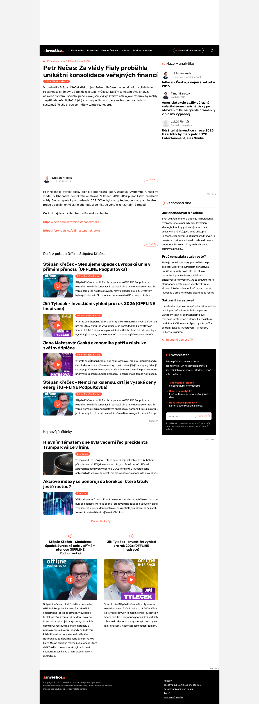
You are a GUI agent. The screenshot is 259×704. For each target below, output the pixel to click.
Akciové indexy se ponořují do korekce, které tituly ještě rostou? (95, 484)
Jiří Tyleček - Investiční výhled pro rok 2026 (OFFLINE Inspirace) (99, 306)
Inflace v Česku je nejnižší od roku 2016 (188, 84)
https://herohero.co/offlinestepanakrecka (71, 222)
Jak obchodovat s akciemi (182, 213)
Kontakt (168, 680)
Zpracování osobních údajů (178, 689)
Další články (100, 521)
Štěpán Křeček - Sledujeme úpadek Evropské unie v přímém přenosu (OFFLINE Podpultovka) (96, 267)
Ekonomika (82, 454)
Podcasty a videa (56, 61)
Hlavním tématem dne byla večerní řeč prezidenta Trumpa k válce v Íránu (95, 445)
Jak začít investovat (178, 300)
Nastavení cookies (173, 697)
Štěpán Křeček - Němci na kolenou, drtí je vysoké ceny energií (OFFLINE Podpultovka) (99, 385)
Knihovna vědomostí (177, 339)
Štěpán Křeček (62, 177)
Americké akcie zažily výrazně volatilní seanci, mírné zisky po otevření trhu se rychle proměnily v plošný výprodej (188, 108)
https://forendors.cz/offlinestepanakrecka (71, 230)
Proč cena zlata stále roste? (184, 256)
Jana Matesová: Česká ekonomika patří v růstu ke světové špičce (94, 345)
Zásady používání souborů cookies (182, 685)
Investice (82, 493)
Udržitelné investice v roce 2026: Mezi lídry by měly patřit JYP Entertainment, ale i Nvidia (188, 134)
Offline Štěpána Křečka (78, 61)
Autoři (167, 693)
